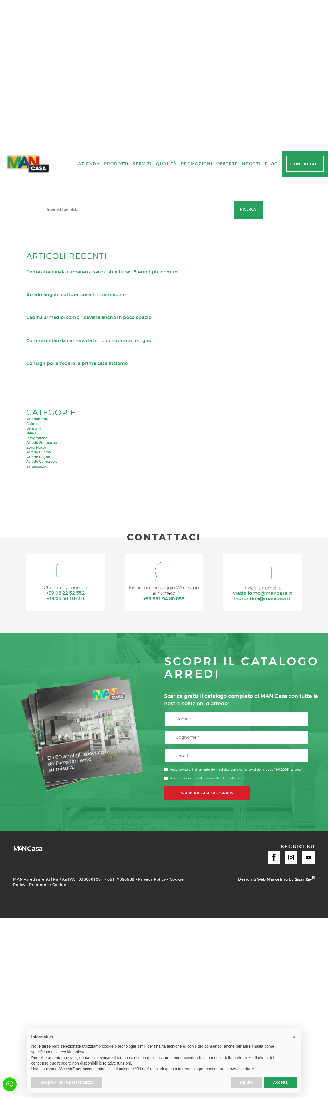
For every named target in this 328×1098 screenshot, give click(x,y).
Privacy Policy (152, 988)
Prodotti (116, 739)
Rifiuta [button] (246, 1082)
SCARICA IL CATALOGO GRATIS (207, 901)
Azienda (89, 739)
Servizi (142, 739)
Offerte (227, 739)
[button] (10, 1084)
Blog (271, 739)
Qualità (166, 739)
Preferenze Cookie (47, 993)
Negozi (251, 739)
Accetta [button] (280, 1082)
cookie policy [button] (72, 1052)
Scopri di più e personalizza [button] (67, 1082)
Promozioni (196, 739)
